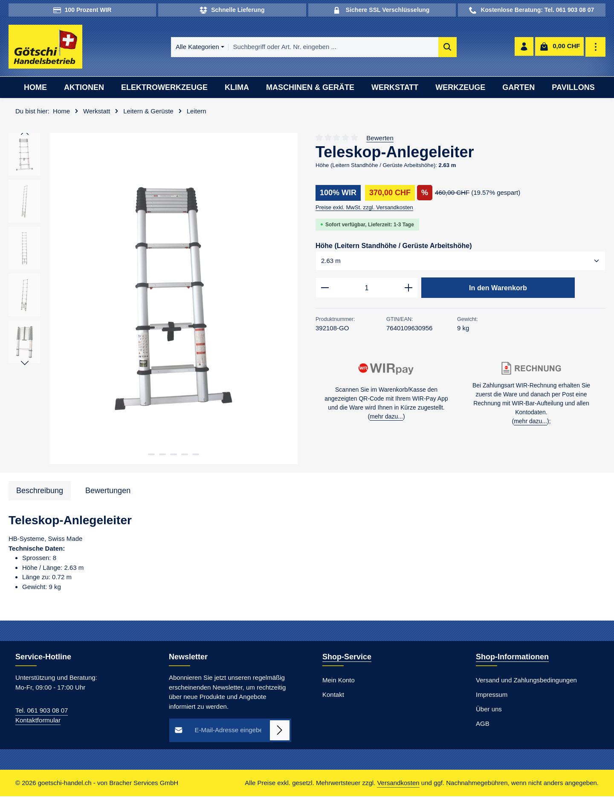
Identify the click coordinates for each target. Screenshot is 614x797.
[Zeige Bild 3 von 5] (173, 455)
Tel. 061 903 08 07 (41, 711)
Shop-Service (346, 658)
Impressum (491, 695)
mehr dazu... (386, 418)
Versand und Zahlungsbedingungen (526, 681)
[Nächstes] (25, 364)
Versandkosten (398, 783)
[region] (153, 299)
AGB (482, 724)
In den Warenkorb (498, 289)
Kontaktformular (38, 721)
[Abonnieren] (280, 732)
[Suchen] (432, 48)
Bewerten (379, 138)
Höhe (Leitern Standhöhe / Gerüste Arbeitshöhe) (394, 246)
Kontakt (333, 695)
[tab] (40, 491)
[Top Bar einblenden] (596, 48)
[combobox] (318, 48)
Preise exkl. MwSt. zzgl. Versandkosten (364, 208)
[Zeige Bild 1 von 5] (151, 455)
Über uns (489, 710)
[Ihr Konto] (524, 48)
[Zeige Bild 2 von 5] (162, 455)
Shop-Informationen (512, 658)
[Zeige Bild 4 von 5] (184, 455)
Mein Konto (338, 681)
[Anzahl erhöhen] (409, 289)
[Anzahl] (366, 289)
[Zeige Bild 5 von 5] (195, 455)
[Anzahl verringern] (325, 289)
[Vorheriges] (25, 134)
